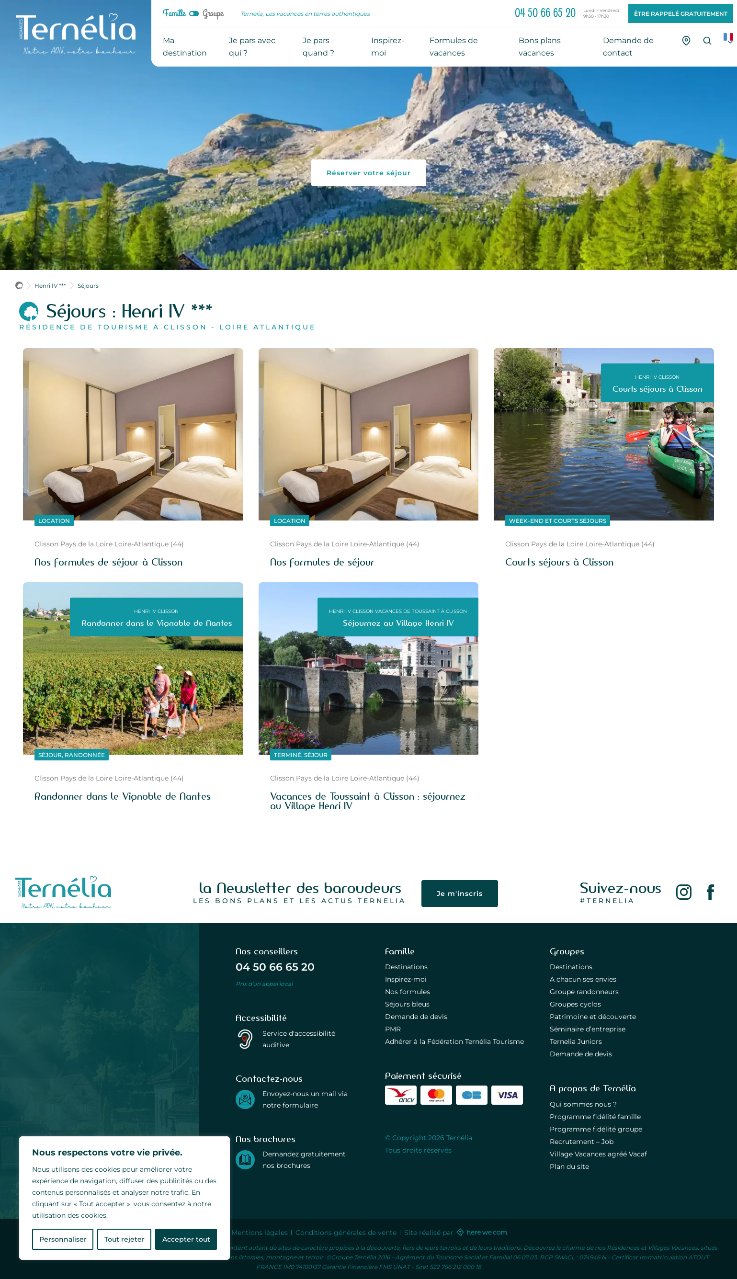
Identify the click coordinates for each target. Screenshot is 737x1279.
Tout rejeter (124, 1239)
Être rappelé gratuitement (680, 13)
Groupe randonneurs (584, 991)
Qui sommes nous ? (583, 1104)
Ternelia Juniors (576, 1041)
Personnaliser (63, 1239)
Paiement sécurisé (423, 1076)
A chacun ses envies (583, 979)
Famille (174, 13)
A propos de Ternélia (593, 1088)
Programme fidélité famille (595, 1116)
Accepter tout (186, 1239)
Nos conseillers (267, 951)
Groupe (213, 13)
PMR (393, 1028)
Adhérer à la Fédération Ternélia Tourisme (454, 1041)
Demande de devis (416, 1016)
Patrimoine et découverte (593, 1016)
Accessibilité (261, 1018)
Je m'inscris (460, 893)
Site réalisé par (455, 1232)
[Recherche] (707, 40)
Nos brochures (265, 1139)
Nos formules (407, 991)
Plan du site (569, 1166)
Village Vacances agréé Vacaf (598, 1153)
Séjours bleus (407, 1003)
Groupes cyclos (575, 1003)
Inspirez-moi (406, 979)
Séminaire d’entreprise (587, 1028)
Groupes (567, 951)
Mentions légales (259, 1232)
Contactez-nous (269, 1079)
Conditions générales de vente (346, 1232)
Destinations (406, 966)
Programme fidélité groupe (596, 1128)
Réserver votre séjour (369, 172)
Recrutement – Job (581, 1141)
